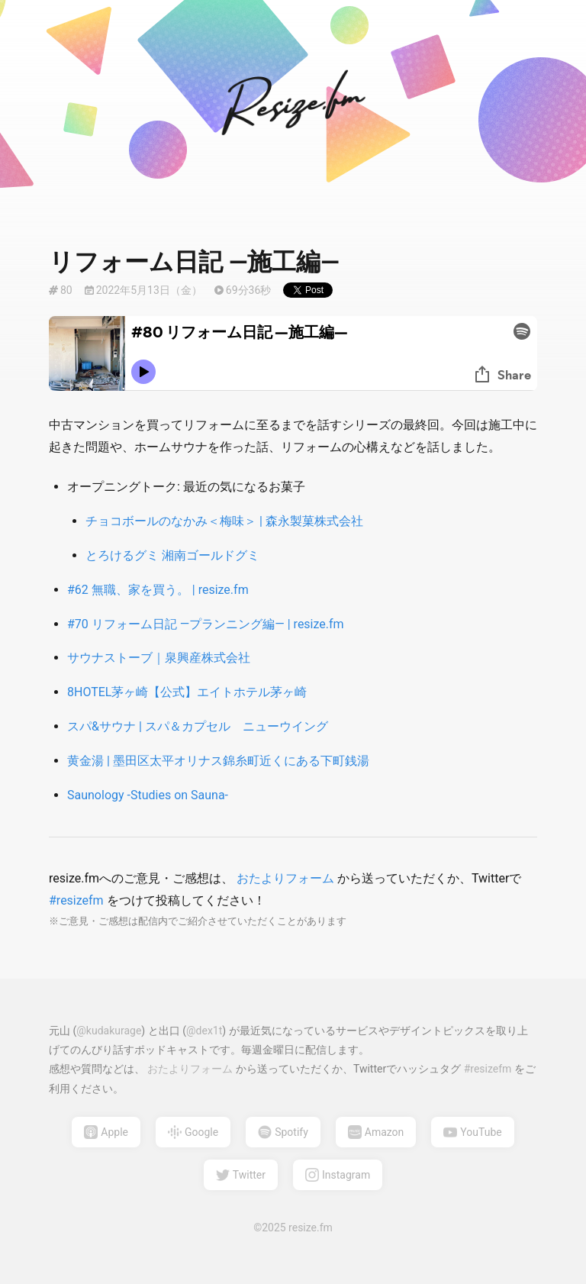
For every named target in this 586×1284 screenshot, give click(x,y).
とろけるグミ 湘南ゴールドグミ (172, 555)
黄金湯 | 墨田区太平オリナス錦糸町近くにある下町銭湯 (218, 760)
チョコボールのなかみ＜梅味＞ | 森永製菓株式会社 (224, 521)
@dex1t (204, 1030)
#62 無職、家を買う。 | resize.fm (158, 589)
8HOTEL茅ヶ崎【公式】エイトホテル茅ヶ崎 (187, 692)
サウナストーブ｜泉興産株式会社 (158, 657)
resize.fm (310, 1227)
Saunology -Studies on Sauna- (147, 795)
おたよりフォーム (285, 878)
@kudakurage (108, 1030)
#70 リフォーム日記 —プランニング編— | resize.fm (205, 624)
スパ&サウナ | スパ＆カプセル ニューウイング (197, 726)
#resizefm (78, 900)
